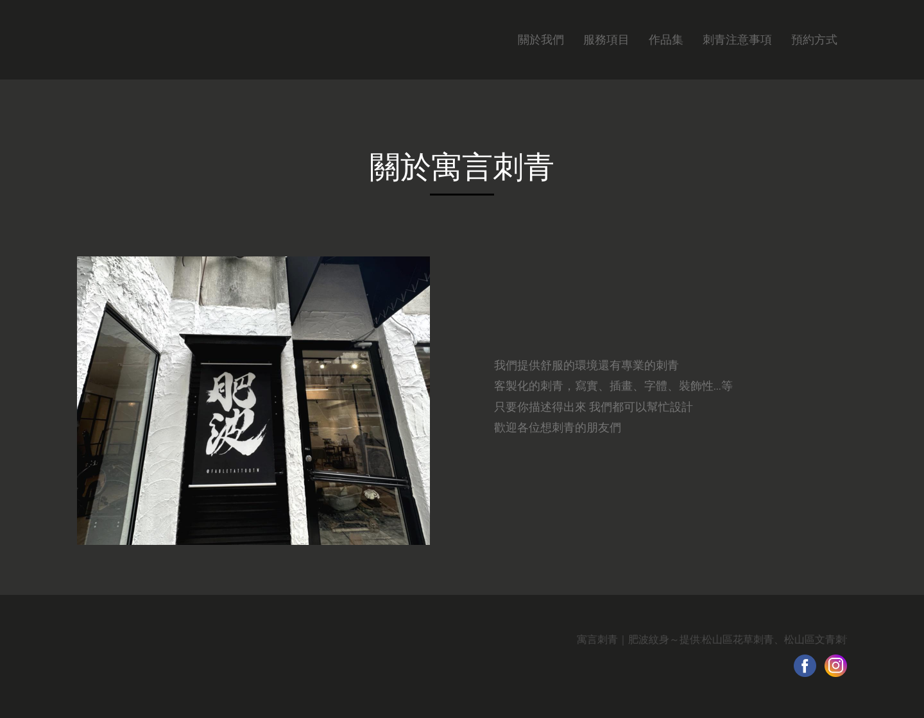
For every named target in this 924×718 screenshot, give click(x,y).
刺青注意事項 (737, 39)
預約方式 (814, 39)
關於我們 (541, 39)
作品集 (666, 39)
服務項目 (606, 39)
